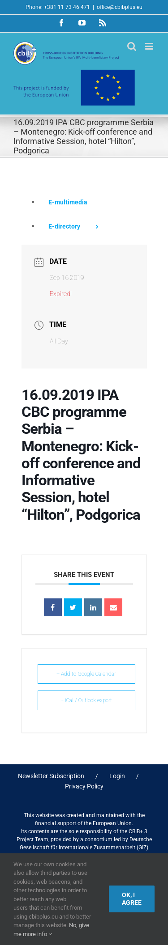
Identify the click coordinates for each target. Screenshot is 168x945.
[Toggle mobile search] (131, 46)
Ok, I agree (132, 898)
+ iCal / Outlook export (86, 700)
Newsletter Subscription (51, 776)
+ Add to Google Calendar (86, 674)
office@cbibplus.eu (119, 7)
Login (117, 776)
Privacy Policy (84, 786)
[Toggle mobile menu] (150, 46)
